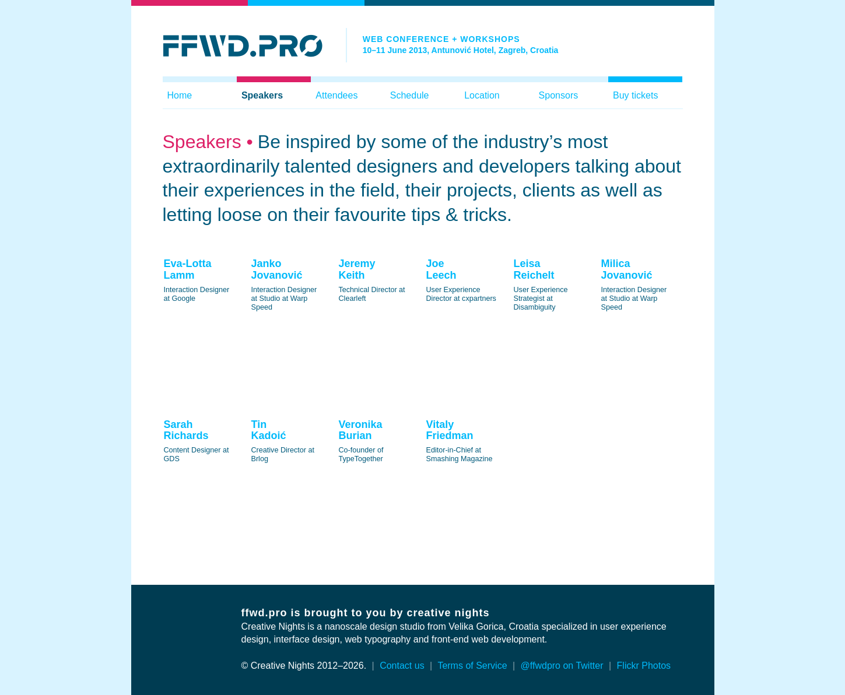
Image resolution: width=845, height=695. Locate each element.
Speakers (262, 95)
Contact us (402, 666)
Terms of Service (472, 666)
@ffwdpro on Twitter (562, 666)
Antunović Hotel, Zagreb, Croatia (495, 50)
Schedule (409, 95)
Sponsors (558, 95)
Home (179, 95)
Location (482, 95)
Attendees (336, 95)
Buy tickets (635, 95)
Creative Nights (273, 626)
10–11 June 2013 (395, 50)
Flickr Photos (644, 666)
